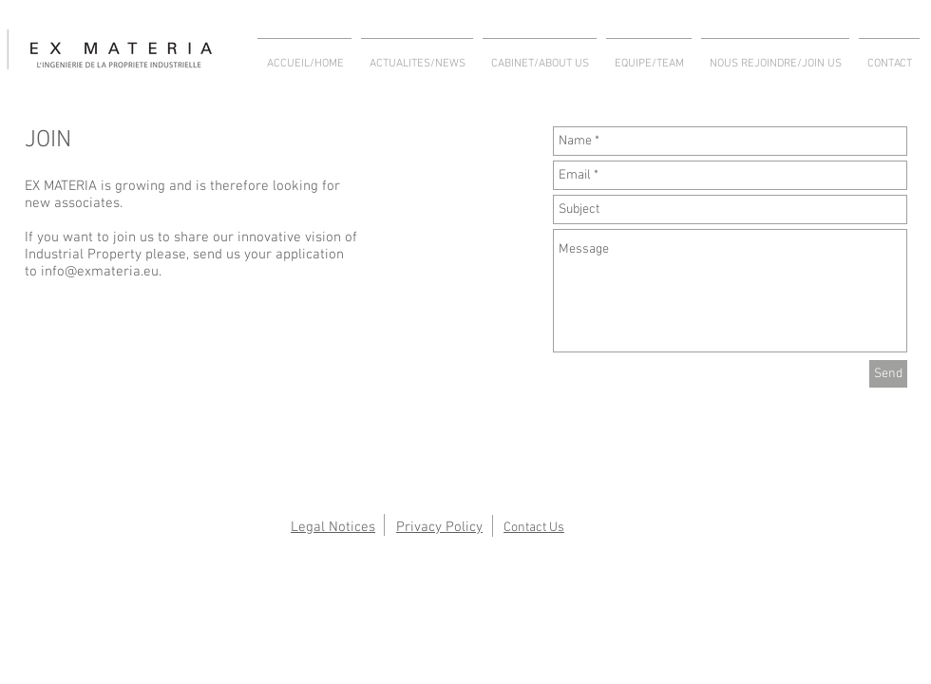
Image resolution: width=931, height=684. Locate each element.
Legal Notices (333, 527)
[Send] (888, 374)
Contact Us (534, 528)
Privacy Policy (439, 527)
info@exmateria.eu (100, 271)
